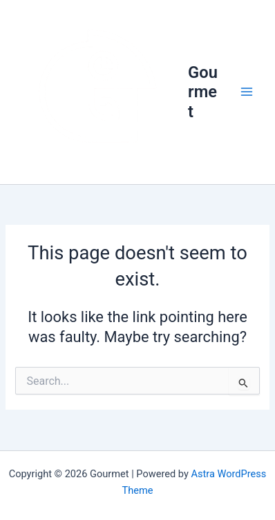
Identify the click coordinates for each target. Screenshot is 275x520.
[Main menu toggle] (246, 91)
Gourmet (203, 92)
